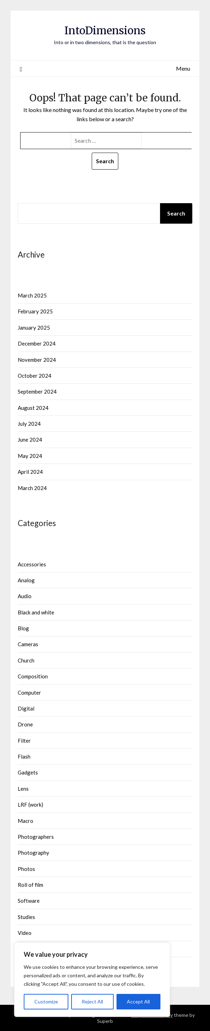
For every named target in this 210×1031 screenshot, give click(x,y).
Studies (26, 917)
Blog (23, 628)
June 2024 (30, 439)
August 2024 (33, 408)
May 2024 (30, 456)
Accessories (32, 564)
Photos (26, 869)
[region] (92, 980)
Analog (26, 580)
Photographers (36, 836)
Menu (183, 68)
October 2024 (34, 375)
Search (176, 213)
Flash (24, 756)
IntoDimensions (105, 30)
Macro (25, 821)
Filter (24, 740)
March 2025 (32, 295)
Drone (25, 724)
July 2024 (29, 423)
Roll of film (30, 885)
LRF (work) (30, 804)
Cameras (28, 644)
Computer (29, 692)
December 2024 (37, 343)
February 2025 (35, 311)
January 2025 (34, 327)
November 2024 (37, 360)
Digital (26, 708)
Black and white (36, 612)
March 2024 (32, 488)
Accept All (138, 1001)
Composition (33, 676)
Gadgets (28, 772)
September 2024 (37, 391)
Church (26, 660)
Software (29, 900)
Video (25, 933)
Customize (46, 1001)
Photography (33, 852)
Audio (25, 596)
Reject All (92, 1001)
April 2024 (30, 472)
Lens (23, 788)
